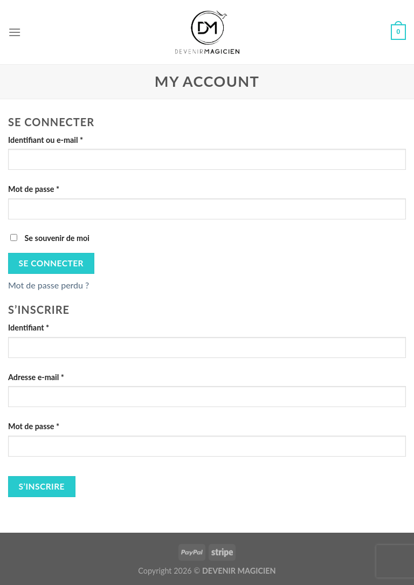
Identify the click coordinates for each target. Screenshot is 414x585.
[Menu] (14, 32)
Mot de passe (33, 189)
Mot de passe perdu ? (48, 285)
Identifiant (28, 327)
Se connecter (51, 263)
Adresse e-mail (36, 377)
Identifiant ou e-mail (45, 139)
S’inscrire (42, 486)
